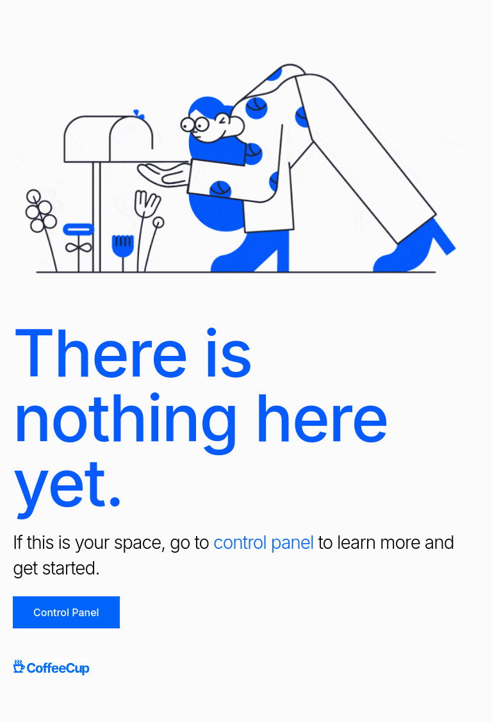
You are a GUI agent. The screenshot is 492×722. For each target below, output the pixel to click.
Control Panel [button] (66, 612)
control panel (263, 542)
